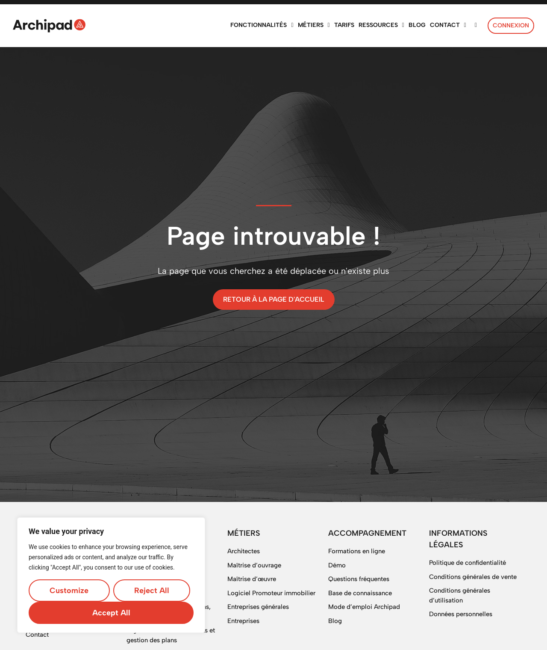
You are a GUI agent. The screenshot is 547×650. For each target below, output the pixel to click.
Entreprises (243, 621)
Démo (337, 565)
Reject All (151, 590)
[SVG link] (49, 26)
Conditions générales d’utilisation (459, 595)
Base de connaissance (360, 593)
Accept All (111, 612)
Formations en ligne (356, 551)
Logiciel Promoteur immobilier (271, 593)
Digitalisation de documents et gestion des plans (170, 635)
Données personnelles (460, 614)
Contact (37, 634)
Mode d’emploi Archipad (364, 607)
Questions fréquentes (358, 579)
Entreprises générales (258, 607)
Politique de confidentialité (467, 563)
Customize (69, 590)
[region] (111, 575)
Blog (335, 621)
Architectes (243, 551)
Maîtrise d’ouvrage (254, 565)
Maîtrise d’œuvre (251, 579)
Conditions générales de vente (473, 577)
